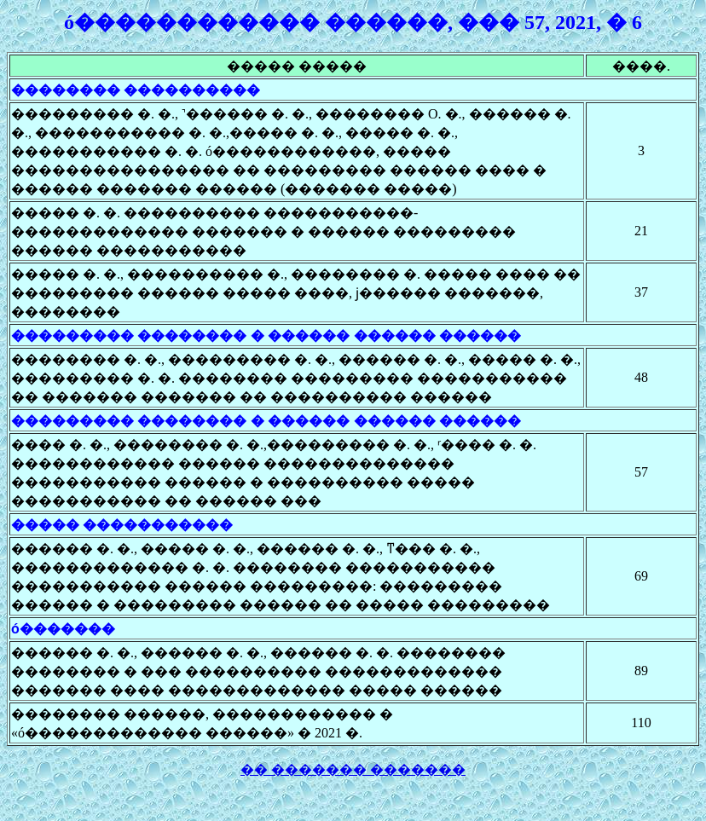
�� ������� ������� (353, 769)
